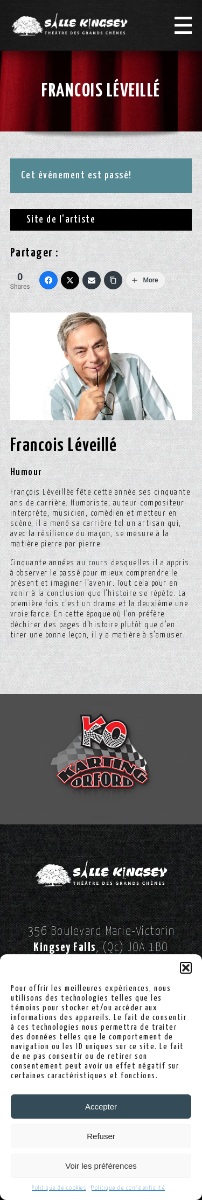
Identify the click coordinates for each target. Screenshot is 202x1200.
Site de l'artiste (61, 219)
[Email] (91, 280)
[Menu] (183, 25)
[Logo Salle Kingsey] (69, 24)
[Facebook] (48, 280)
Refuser (101, 1136)
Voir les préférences (101, 1165)
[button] (185, 967)
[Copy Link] (113, 280)
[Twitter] (70, 280)
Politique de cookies (59, 1188)
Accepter (101, 1106)
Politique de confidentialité (128, 1188)
